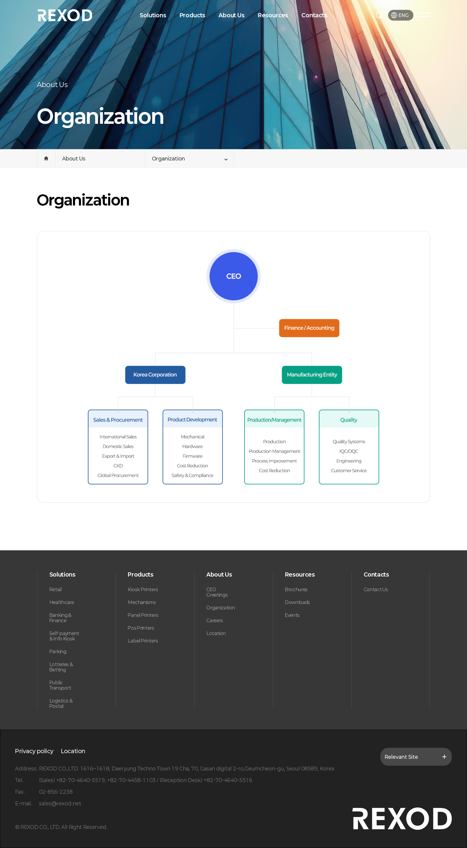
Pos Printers (141, 628)
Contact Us (376, 589)
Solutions (153, 15)
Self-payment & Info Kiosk (64, 636)
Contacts (314, 15)
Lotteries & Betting (61, 667)
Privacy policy (34, 751)
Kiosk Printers (143, 589)
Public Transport (60, 685)
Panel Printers (143, 615)
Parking (57, 651)
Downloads (297, 602)
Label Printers (143, 640)
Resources (273, 15)
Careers (214, 620)
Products (193, 15)
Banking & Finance (60, 617)
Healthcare (61, 602)
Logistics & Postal (61, 703)
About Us (232, 15)
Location (216, 633)
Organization (220, 607)
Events (292, 615)
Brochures (296, 589)
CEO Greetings (217, 592)
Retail (55, 589)
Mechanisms (142, 602)
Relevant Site (416, 757)
